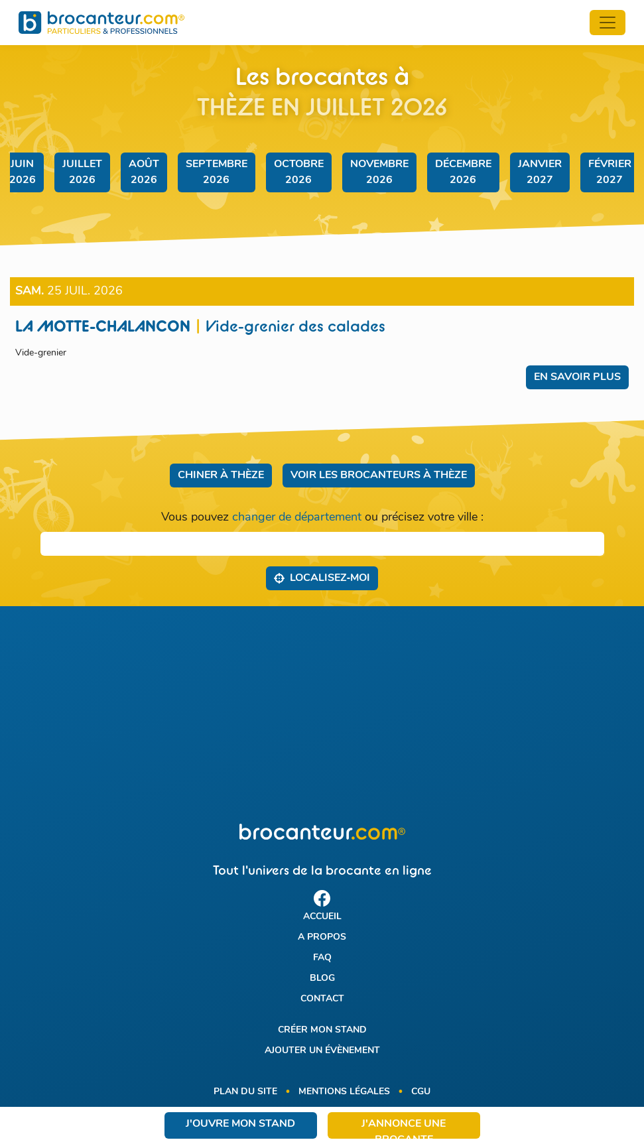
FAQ (322, 958)
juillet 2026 (82, 172)
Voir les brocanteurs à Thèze (378, 475)
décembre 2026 (463, 172)
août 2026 (144, 172)
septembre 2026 (216, 172)
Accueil (322, 917)
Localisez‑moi (322, 578)
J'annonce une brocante (403, 1129)
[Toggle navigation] (607, 22)
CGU (420, 1092)
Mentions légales (344, 1092)
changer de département (296, 517)
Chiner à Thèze (221, 475)
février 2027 (609, 172)
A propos (322, 937)
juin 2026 (22, 172)
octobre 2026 (299, 172)
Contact (322, 999)
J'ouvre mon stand (240, 1124)
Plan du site (245, 1092)
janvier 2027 (540, 172)
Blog (322, 979)
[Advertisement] (322, 715)
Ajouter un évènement (322, 1051)
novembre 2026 (379, 172)
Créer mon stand (322, 1030)
